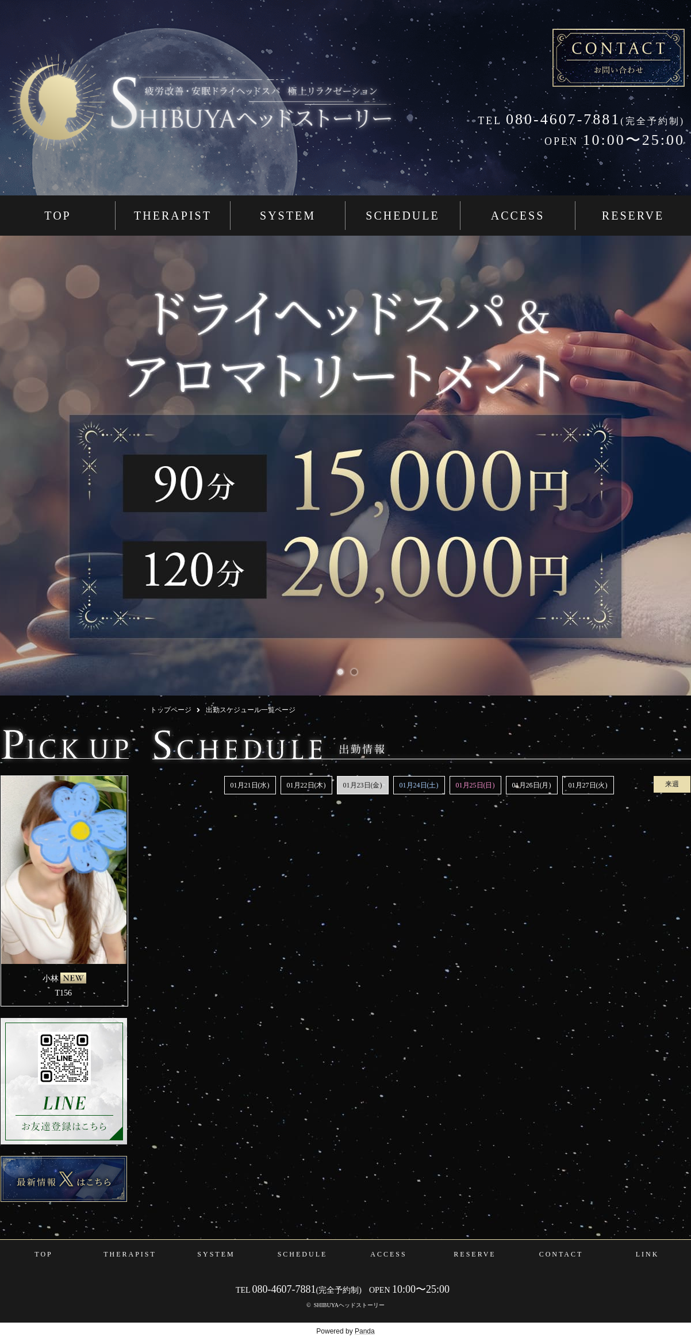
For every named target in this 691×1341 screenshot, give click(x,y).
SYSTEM (288, 215)
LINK (647, 1254)
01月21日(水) (250, 785)
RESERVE (633, 215)
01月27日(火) (588, 785)
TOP (57, 215)
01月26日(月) (531, 785)
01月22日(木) (306, 785)
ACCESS (518, 215)
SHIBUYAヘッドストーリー (349, 1305)
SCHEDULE (402, 215)
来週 (672, 784)
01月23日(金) (362, 785)
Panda (365, 1331)
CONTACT (561, 1254)
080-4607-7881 (549, 119)
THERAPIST (173, 215)
